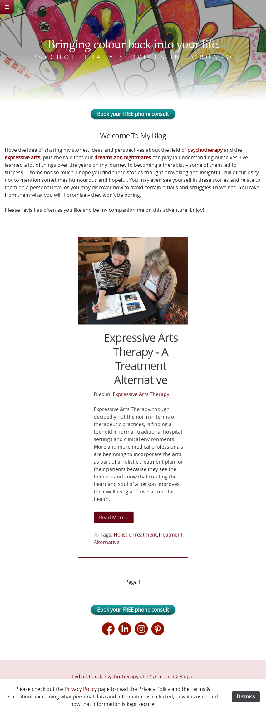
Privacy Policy (81, 689)
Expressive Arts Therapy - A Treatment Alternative (141, 359)
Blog (184, 676)
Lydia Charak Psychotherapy (105, 676)
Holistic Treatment (135, 534)
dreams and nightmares (122, 157)
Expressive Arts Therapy (141, 394)
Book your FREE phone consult (133, 114)
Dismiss (246, 696)
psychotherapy (205, 149)
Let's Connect (159, 676)
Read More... (113, 517)
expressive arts (22, 157)
